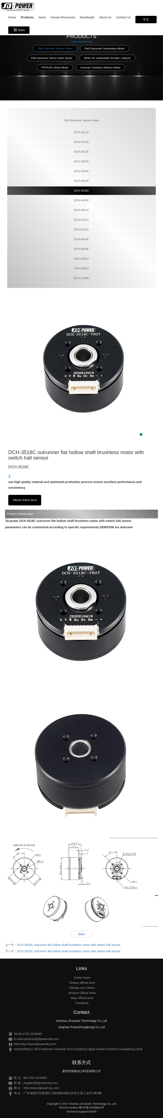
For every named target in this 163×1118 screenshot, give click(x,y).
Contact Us (123, 17)
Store (19, 30)
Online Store (82, 977)
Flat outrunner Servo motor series (51, 58)
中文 (146, 19)
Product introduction (20, 514)
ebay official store (82, 998)
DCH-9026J (81, 258)
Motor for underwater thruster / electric (107, 58)
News (42, 17)
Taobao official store (82, 982)
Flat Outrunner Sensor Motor (55, 48)
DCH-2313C (81, 142)
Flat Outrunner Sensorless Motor (104, 48)
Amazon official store (82, 993)
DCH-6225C (81, 229)
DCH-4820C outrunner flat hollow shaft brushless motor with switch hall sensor (68, 945)
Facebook (82, 1003)
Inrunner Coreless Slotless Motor (100, 67)
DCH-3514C (81, 180)
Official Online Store (25, 500)
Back (81, 934)
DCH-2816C (81, 161)
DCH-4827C (81, 210)
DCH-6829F (81, 248)
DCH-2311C (81, 132)
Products (27, 17)
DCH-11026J (81, 278)
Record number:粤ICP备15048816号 (81, 1107)
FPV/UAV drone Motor (55, 67)
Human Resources (63, 17)
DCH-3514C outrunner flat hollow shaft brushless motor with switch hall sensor (68, 951)
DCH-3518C (81, 190)
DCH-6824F (81, 239)
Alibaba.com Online (82, 987)
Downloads (87, 17)
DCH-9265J (81, 268)
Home (12, 17)
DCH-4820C (81, 200)
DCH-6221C (81, 219)
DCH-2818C (81, 171)
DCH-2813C (81, 151)
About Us (105, 17)
